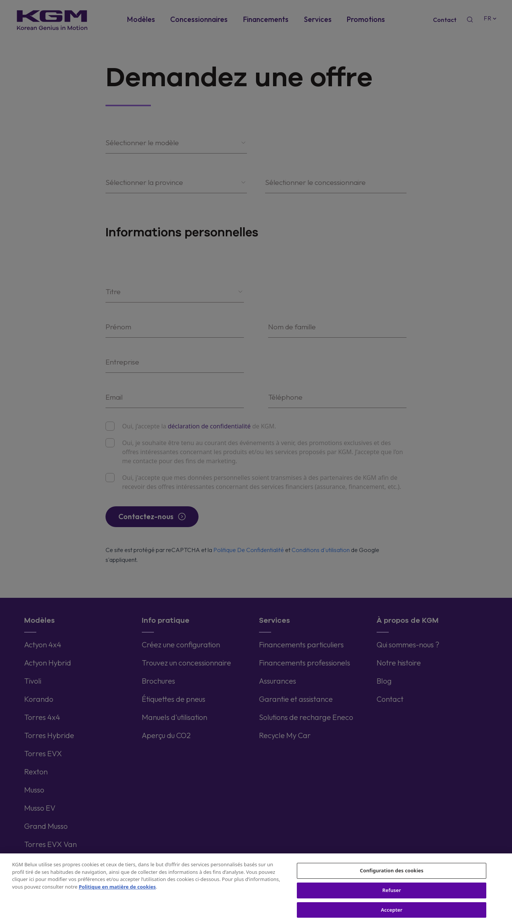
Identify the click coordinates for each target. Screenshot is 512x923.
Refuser (391, 897)
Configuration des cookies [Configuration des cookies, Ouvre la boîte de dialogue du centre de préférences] (392, 878)
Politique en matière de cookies (117, 894)
